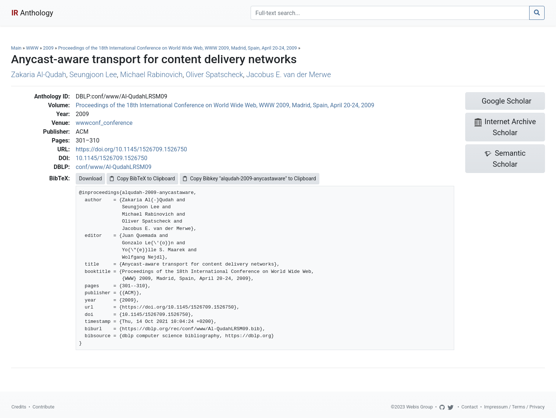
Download (90, 178)
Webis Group (419, 407)
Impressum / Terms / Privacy (514, 407)
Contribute (43, 407)
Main (16, 48)
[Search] (390, 13)
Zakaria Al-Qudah (38, 74)
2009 (48, 48)
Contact (470, 407)
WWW (32, 48)
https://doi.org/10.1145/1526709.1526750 (131, 149)
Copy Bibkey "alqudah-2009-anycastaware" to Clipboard (249, 178)
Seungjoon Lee (93, 74)
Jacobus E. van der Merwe (288, 74)
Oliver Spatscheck (214, 74)
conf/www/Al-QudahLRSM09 (113, 166)
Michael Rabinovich (151, 74)
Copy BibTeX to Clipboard (142, 178)
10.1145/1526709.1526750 (111, 158)
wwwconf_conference (104, 122)
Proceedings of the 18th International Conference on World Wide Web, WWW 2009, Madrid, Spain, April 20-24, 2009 (178, 48)
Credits (18, 407)
